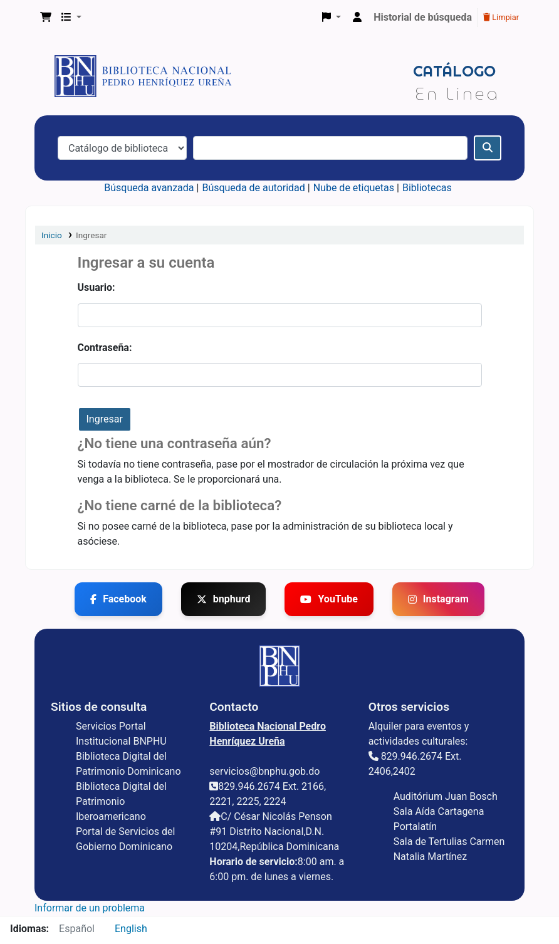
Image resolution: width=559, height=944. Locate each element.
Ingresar (91, 235)
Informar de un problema (89, 908)
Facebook (118, 599)
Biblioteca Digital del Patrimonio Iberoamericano (121, 801)
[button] (45, 17)
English (131, 929)
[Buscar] (487, 147)
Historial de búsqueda (423, 17)
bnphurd (224, 599)
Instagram (438, 599)
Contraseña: (105, 348)
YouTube (328, 599)
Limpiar (501, 17)
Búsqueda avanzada (149, 188)
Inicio (51, 235)
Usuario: (96, 287)
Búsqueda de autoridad (253, 188)
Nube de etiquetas (353, 188)
